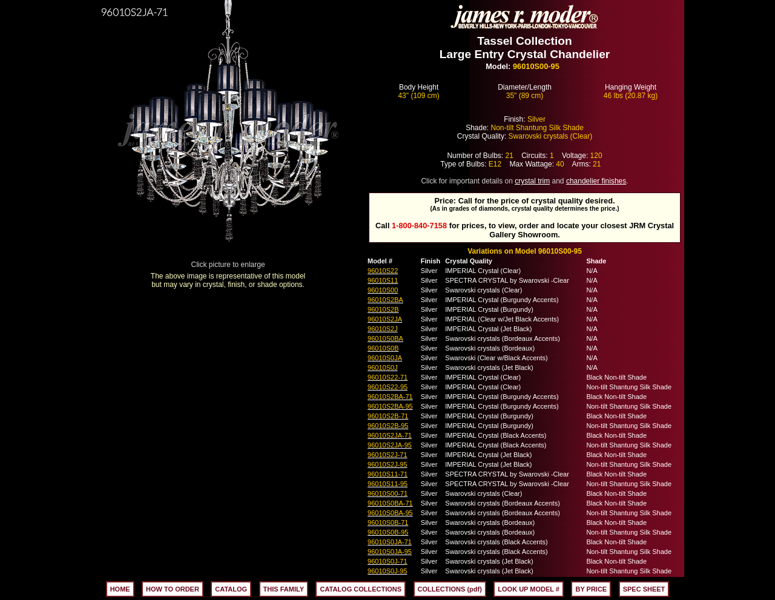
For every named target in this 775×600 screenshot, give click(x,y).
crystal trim (532, 181)
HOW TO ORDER (172, 589)
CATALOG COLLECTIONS (360, 589)
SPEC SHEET (644, 589)
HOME (120, 589)
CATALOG (231, 589)
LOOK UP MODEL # (528, 589)
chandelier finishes (596, 181)
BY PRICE (591, 589)
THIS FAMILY (283, 589)
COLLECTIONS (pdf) (450, 589)
